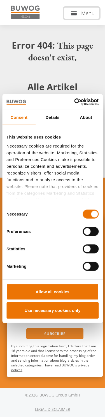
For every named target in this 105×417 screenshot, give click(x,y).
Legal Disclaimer (52, 409)
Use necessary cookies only (52, 310)
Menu (88, 13)
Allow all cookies (52, 291)
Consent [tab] (18, 117)
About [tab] (86, 117)
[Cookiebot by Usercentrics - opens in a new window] (75, 102)
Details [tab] (53, 117)
